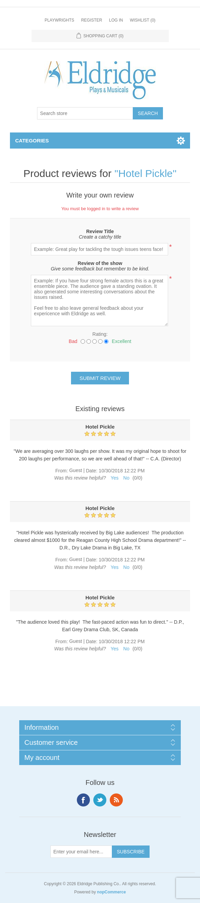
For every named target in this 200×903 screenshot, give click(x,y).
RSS (116, 799)
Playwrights (59, 20)
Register (91, 20)
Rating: (99, 334)
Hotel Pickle (145, 173)
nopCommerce (111, 892)
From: (61, 470)
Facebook (83, 799)
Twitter (99, 799)
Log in (116, 20)
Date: (91, 470)
